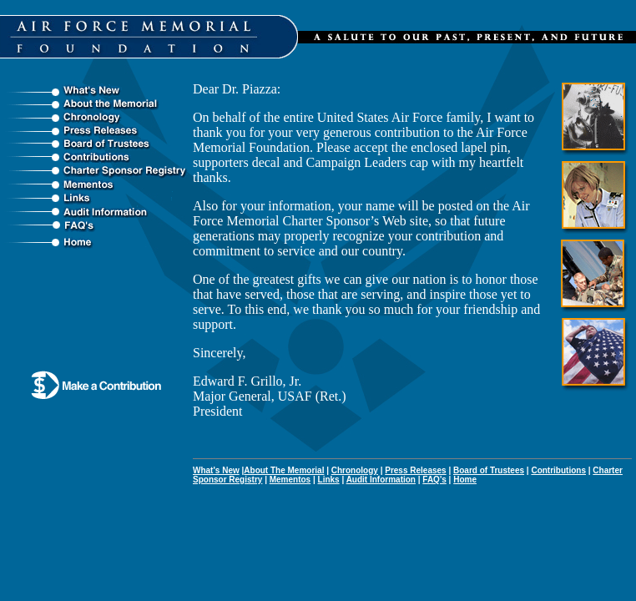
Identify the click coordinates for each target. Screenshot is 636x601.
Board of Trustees (488, 470)
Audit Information (381, 479)
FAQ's (434, 479)
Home (465, 479)
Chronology (354, 470)
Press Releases (415, 470)
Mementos (290, 479)
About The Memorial (284, 470)
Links (329, 479)
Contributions (558, 470)
